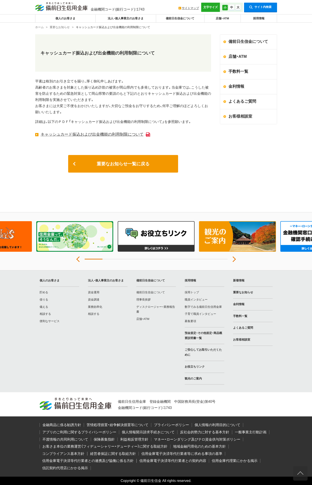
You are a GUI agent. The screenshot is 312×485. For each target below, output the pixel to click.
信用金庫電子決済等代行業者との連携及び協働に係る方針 (88, 461)
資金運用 (93, 292)
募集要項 (190, 321)
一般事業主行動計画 (250, 432)
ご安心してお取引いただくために (203, 352)
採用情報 (259, 18)
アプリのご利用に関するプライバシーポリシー (79, 432)
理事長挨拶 (143, 299)
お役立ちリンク (195, 366)
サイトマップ (190, 8)
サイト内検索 (260, 7)
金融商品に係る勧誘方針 (61, 425)
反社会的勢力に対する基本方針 (204, 432)
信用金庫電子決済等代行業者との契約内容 (172, 461)
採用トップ (192, 292)
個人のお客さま (65, 18)
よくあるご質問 (242, 101)
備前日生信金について (180, 18)
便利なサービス (50, 321)
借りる (44, 299)
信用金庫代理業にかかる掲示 (234, 461)
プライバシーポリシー (171, 425)
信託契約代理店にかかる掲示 (65, 468)
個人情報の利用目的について (217, 425)
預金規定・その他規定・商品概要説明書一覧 (203, 335)
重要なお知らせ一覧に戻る (123, 163)
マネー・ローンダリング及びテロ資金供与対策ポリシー (197, 439)
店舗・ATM (222, 18)
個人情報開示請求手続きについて (148, 432)
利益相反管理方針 (134, 439)
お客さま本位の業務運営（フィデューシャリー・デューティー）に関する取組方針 (105, 446)
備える (44, 306)
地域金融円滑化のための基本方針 (199, 446)
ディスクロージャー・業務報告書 (155, 309)
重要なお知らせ (243, 292)
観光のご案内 (193, 378)
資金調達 (93, 299)
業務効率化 (95, 306)
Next (233, 259)
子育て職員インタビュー (200, 313)
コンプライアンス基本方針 (63, 454)
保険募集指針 (104, 439)
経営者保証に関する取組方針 (113, 454)
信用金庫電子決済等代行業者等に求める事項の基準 (181, 454)
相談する (45, 313)
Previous (79, 259)
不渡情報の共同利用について (65, 439)
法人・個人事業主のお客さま (126, 18)
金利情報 (236, 86)
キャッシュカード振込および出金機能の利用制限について (92, 134)
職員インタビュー (196, 299)
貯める (44, 292)
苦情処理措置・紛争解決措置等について (117, 425)
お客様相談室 (240, 116)
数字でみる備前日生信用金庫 (203, 306)
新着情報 (238, 280)
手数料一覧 (238, 71)
